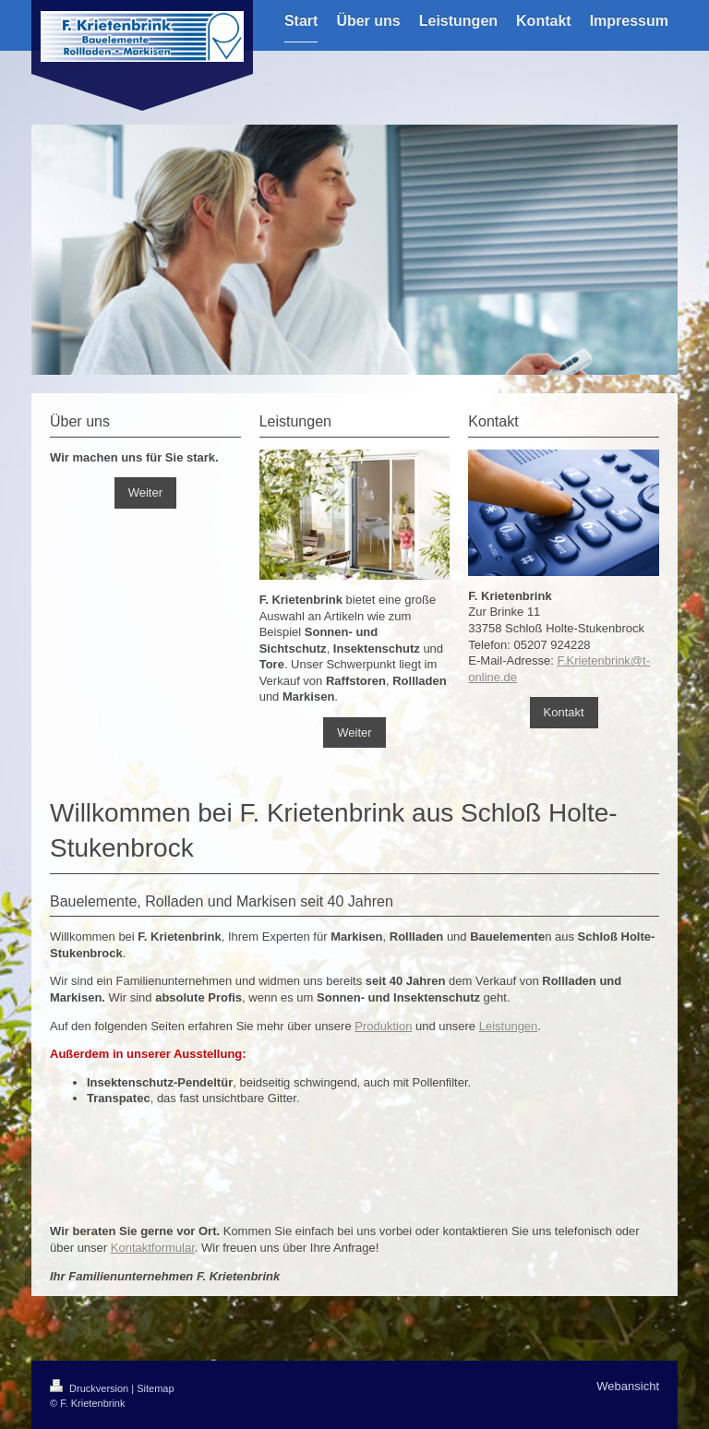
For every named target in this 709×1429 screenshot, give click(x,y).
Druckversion (90, 1388)
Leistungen (508, 1026)
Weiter (145, 492)
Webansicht (627, 1386)
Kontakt (564, 712)
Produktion (383, 1026)
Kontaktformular (153, 1248)
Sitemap (155, 1388)
